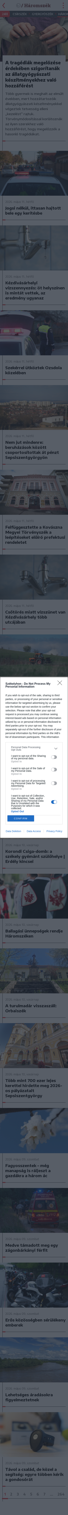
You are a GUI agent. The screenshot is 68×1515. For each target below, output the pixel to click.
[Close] (60, 684)
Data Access (34, 831)
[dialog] (34, 757)
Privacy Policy (54, 831)
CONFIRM (21, 818)
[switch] (54, 757)
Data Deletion (13, 831)
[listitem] (34, 748)
